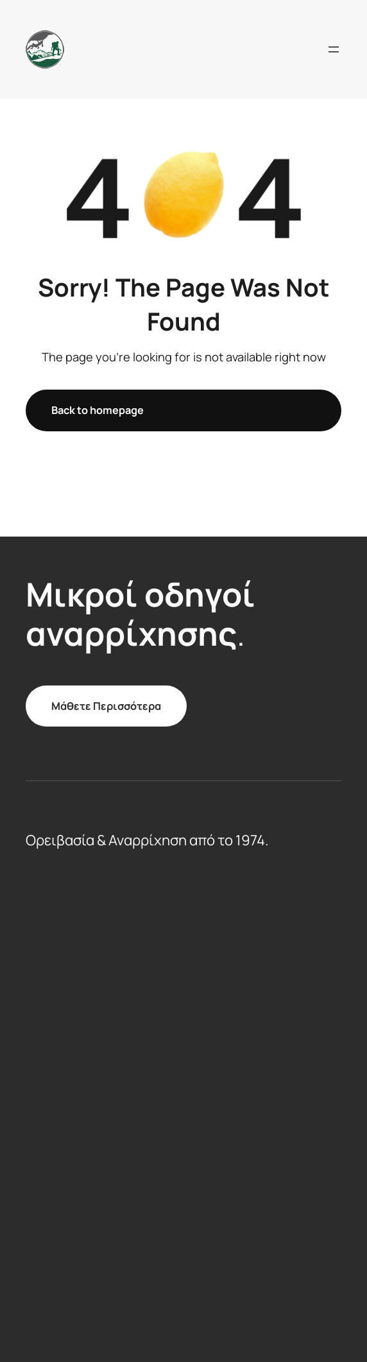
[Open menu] (333, 49)
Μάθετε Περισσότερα (106, 706)
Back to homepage (97, 410)
